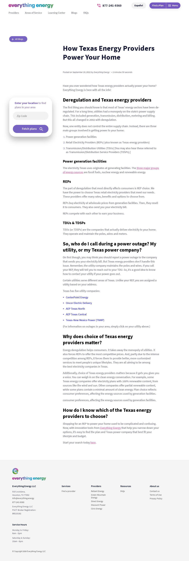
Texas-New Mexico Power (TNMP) (85, 320)
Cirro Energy (96, 508)
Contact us (155, 491)
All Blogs (17, 39)
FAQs (86, 12)
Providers (14, 12)
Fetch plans (32, 129)
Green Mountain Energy (98, 496)
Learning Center (56, 12)
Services (66, 486)
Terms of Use (156, 494)
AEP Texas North (75, 308)
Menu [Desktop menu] (173, 5)
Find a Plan (158, 5)
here (93, 442)
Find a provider (68, 491)
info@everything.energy (23, 498)
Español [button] (138, 5)
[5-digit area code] (32, 116)
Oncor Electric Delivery (79, 303)
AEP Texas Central (76, 314)
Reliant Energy (97, 491)
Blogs (74, 12)
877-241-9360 (109, 5)
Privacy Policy (156, 498)
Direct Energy (97, 501)
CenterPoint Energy (77, 297)
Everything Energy (110, 428)
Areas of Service (33, 12)
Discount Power (98, 505)
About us (154, 486)
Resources (125, 486)
